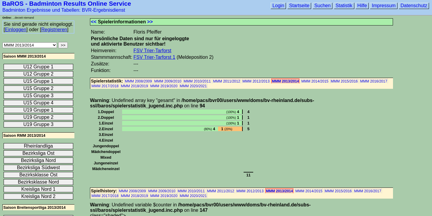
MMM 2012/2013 (255, 81)
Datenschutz (413, 5)
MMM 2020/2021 (193, 86)
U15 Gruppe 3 (38, 95)
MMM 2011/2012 (226, 81)
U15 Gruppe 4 (38, 102)
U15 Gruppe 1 (38, 81)
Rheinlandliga (38, 145)
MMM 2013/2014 (285, 81)
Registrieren (54, 29)
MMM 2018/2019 (134, 86)
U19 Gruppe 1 (38, 109)
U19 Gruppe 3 (38, 124)
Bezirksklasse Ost (38, 174)
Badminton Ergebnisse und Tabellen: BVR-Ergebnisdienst (63, 10)
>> (150, 21)
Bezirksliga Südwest (38, 167)
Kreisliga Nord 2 (38, 196)
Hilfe (362, 5)
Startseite (299, 5)
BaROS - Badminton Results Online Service (66, 3)
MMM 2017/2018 (105, 86)
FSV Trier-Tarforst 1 (155, 57)
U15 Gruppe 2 (38, 88)
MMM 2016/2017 (373, 81)
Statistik (344, 5)
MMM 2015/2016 (344, 81)
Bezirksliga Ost (38, 153)
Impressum (383, 5)
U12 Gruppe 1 (38, 66)
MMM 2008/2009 (138, 81)
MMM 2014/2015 (314, 81)
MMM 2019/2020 (163, 86)
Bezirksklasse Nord (38, 181)
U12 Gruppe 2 (38, 73)
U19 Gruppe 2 (38, 117)
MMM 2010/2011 (197, 81)
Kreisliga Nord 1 (38, 189)
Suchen (322, 5)
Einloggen (15, 29)
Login (278, 5)
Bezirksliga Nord (38, 160)
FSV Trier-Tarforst (152, 50)
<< (94, 21)
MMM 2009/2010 (167, 81)
